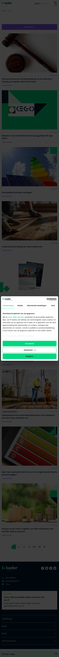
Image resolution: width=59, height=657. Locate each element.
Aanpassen (29, 350)
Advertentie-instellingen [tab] (36, 305)
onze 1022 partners (16, 317)
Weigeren (29, 356)
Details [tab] (20, 305)
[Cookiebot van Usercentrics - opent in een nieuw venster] (46, 299)
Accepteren (29, 343)
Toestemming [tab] (8, 305)
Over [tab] (53, 305)
